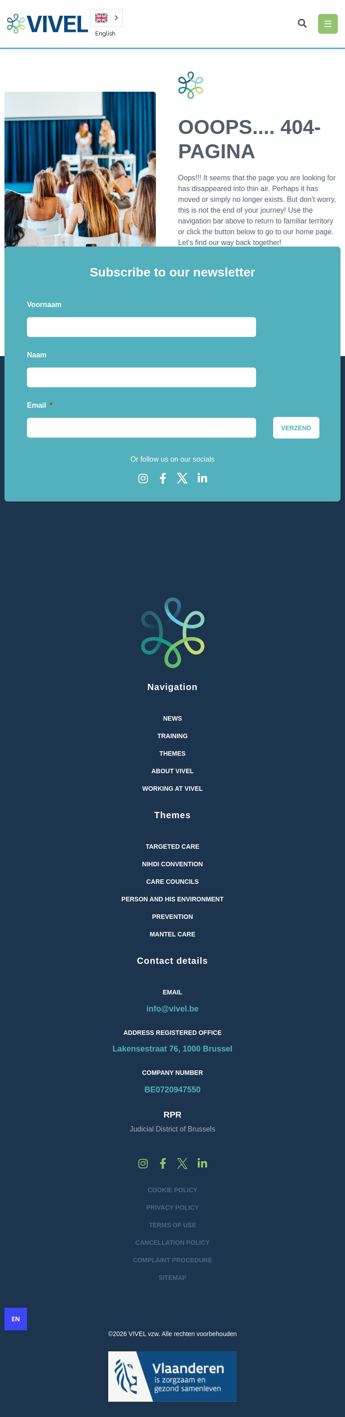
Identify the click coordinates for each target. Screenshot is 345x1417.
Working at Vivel (172, 788)
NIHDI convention (172, 864)
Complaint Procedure (172, 1260)
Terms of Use (172, 1225)
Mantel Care (172, 934)
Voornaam (44, 304)
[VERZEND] (296, 427)
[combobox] (15, 1319)
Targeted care (172, 846)
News (172, 718)
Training (172, 736)
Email (36, 405)
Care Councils (172, 881)
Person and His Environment (172, 899)
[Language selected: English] (106, 18)
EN (15, 1319)
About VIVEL (172, 771)
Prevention (172, 916)
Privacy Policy (172, 1207)
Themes (172, 753)
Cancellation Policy (172, 1242)
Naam (37, 354)
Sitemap (172, 1277)
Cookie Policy (172, 1190)
